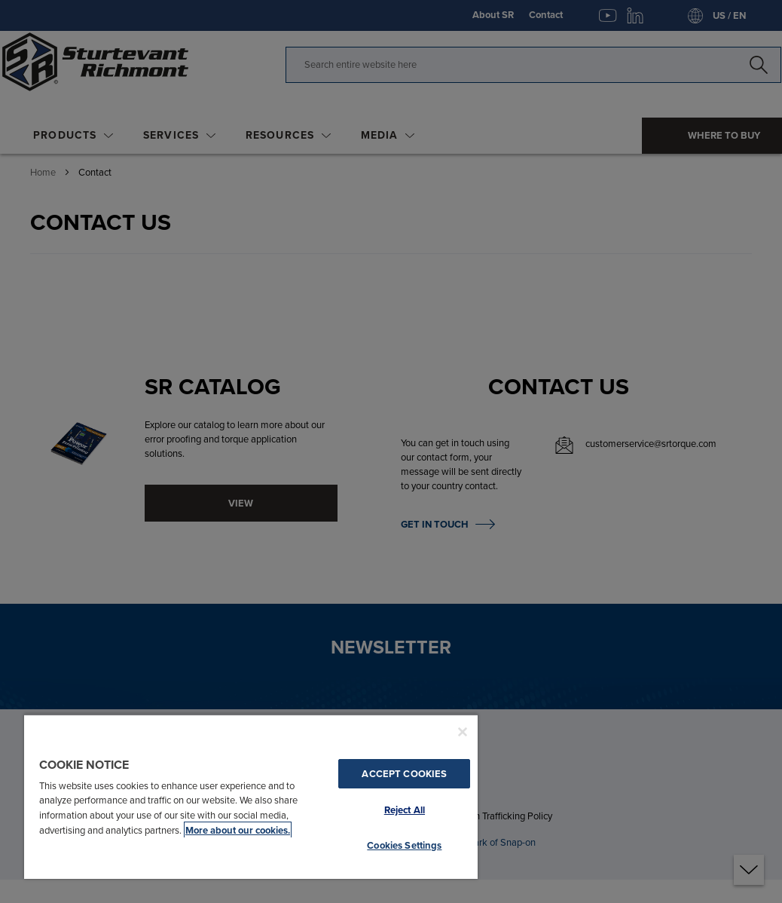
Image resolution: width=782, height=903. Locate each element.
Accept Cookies (404, 774)
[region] (251, 796)
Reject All (404, 810)
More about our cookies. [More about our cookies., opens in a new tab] (237, 830)
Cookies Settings (404, 845)
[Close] (462, 731)
